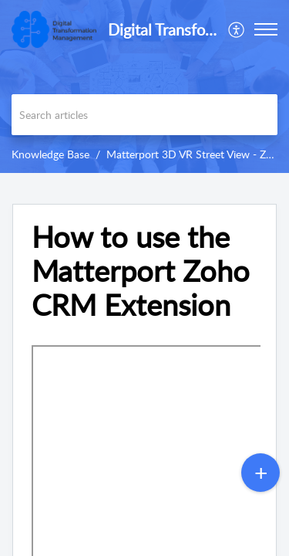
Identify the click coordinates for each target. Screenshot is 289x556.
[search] (144, 114)
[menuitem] (237, 29)
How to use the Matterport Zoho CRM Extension (141, 270)
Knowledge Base (50, 154)
